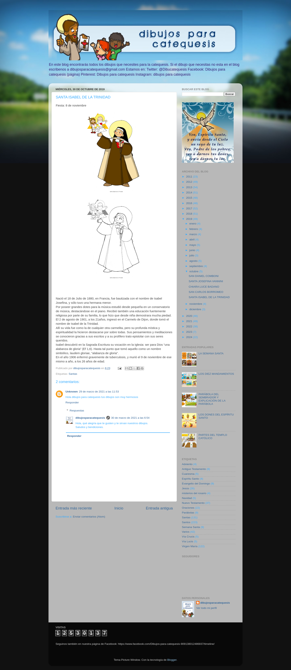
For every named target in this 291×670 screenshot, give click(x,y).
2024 (189, 337)
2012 (189, 181)
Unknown (71, 391)
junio (192, 250)
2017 (189, 208)
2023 (189, 331)
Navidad (187, 498)
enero (193, 223)
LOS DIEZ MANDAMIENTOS (216, 373)
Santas (73, 373)
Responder (72, 402)
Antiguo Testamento (194, 469)
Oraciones (188, 507)
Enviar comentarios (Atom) (89, 516)
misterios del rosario (194, 493)
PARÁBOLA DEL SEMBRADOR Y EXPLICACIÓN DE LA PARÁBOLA (211, 399)
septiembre (196, 266)
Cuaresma (188, 473)
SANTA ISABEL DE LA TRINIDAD (209, 297)
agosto (193, 260)
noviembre (196, 303)
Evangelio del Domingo (196, 483)
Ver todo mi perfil (206, 607)
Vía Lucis (187, 541)
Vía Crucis (188, 536)
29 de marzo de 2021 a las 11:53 (99, 391)
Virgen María (189, 546)
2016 (189, 203)
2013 (189, 187)
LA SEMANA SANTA (211, 353)
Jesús (185, 488)
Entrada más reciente (74, 508)
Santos (186, 522)
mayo (193, 244)
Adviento (187, 464)
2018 (189, 213)
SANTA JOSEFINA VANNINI (206, 281)
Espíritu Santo (190, 478)
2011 (189, 176)
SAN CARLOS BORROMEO (206, 291)
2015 (189, 197)
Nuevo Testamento (193, 502)
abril (192, 239)
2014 (189, 192)
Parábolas (188, 512)
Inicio (118, 508)
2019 (189, 218)
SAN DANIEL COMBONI (204, 276)
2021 (189, 321)
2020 (189, 315)
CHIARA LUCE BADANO (204, 286)
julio (192, 255)
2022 (189, 326)
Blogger (172, 659)
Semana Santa (191, 527)
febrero (194, 229)
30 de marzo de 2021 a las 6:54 (130, 417)
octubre (194, 271)
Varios (185, 531)
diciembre (195, 309)
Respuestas (77, 410)
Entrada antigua (159, 508)
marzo (193, 234)
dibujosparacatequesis (90, 417)
